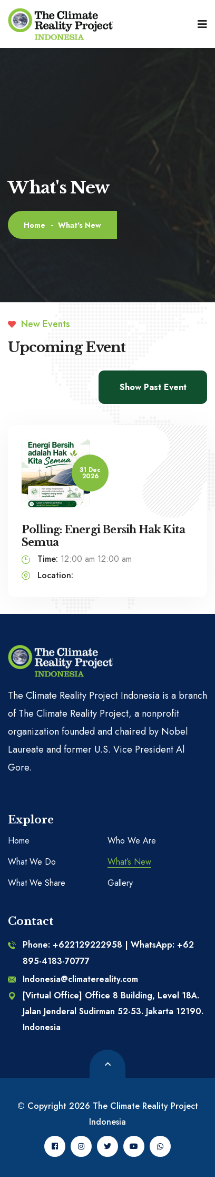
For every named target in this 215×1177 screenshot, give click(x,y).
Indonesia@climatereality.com (73, 979)
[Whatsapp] (160, 1146)
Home (34, 225)
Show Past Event (153, 387)
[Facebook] (54, 1146)
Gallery (120, 883)
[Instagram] (81, 1146)
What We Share (36, 883)
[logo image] (60, 24)
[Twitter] (107, 1146)
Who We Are (132, 841)
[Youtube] (133, 1146)
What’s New (129, 862)
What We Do (32, 862)
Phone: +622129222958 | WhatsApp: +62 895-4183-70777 (101, 953)
